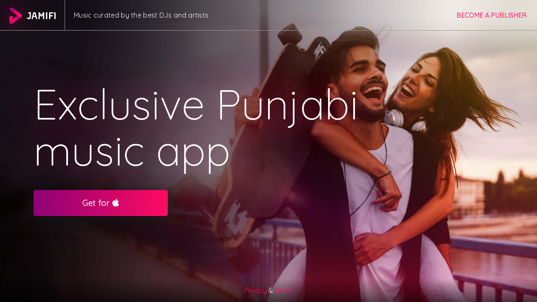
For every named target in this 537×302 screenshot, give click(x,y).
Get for (100, 203)
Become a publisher (491, 15)
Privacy (255, 290)
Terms (284, 290)
